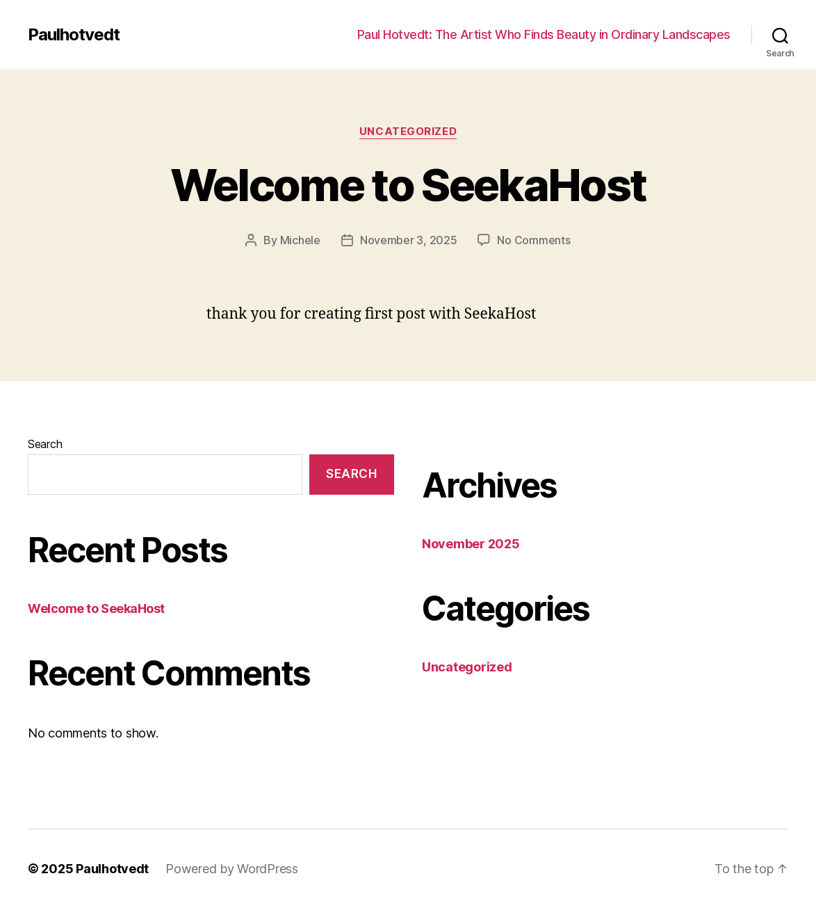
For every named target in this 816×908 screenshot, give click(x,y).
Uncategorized (408, 131)
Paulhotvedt (74, 34)
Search (45, 444)
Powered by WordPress (231, 868)
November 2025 (471, 543)
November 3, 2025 (408, 240)
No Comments (533, 240)
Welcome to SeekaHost (408, 185)
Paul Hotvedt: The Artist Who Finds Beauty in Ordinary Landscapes (544, 34)
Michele (300, 240)
